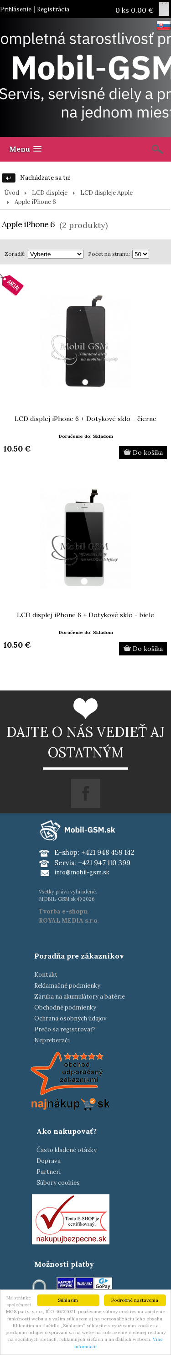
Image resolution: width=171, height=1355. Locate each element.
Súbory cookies (58, 1183)
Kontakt (45, 975)
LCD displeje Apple (106, 193)
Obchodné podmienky (65, 1007)
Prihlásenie (15, 9)
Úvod (11, 193)
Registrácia (53, 9)
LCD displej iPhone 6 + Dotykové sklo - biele (85, 615)
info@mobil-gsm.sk (81, 872)
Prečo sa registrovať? (65, 1029)
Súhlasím (68, 1300)
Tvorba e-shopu (63, 911)
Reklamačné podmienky (67, 986)
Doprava (48, 1161)
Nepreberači (52, 1040)
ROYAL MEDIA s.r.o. (68, 920)
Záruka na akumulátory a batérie (79, 996)
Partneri (48, 1172)
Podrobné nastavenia (134, 1300)
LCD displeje (49, 193)
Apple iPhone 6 (35, 202)
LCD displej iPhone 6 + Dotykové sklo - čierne (85, 419)
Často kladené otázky (66, 1150)
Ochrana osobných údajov (70, 1018)
